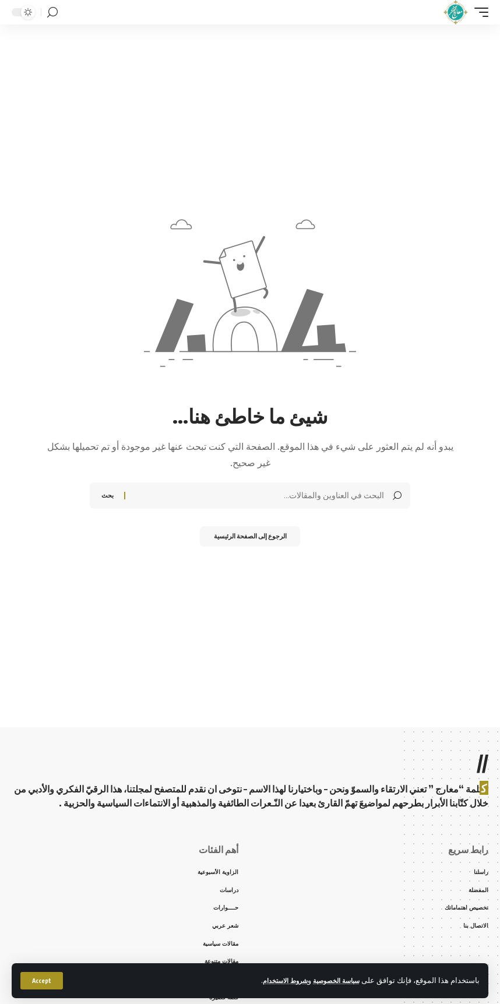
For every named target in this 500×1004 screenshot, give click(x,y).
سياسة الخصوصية (332, 980)
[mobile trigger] (478, 12)
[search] (52, 12)
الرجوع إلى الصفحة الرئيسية (250, 537)
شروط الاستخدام (271, 980)
